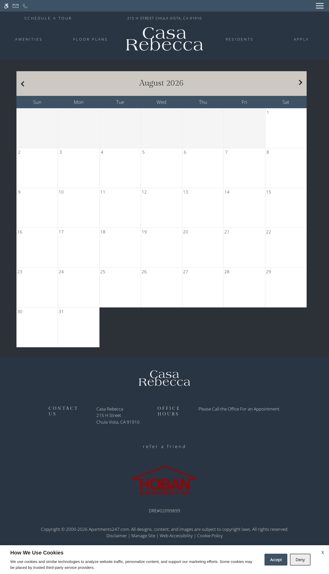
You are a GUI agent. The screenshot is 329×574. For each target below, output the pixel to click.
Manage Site (143, 536)
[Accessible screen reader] (6, 5)
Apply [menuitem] (301, 39)
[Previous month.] (21, 83)
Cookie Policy (210, 536)
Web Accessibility (176, 536)
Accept (276, 559)
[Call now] (25, 5)
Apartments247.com (109, 529)
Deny (300, 559)
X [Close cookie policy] (323, 552)
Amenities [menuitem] (29, 39)
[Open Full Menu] (319, 5)
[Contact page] (15, 5)
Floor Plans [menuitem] (90, 39)
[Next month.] (301, 83)
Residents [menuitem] (240, 39)
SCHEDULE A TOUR (48, 18)
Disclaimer (116, 536)
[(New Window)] (118, 418)
